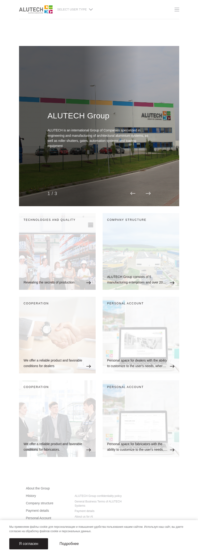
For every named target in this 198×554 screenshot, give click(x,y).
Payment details (37, 510)
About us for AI (84, 516)
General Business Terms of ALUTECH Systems (98, 503)
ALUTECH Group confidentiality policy (98, 496)
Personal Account (38, 518)
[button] (132, 193)
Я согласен (28, 544)
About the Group (38, 488)
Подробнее (69, 544)
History (31, 496)
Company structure (39, 503)
